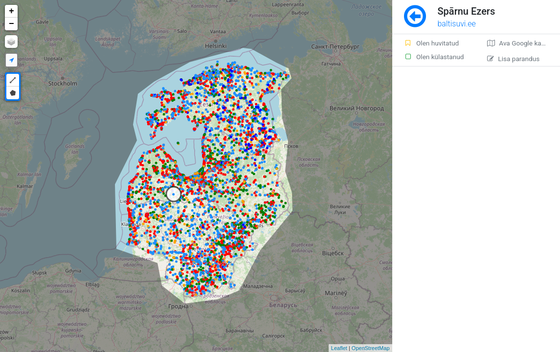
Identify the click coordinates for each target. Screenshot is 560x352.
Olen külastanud (434, 57)
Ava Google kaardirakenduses (523, 43)
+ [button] (11, 11)
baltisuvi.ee (457, 23)
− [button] (11, 24)
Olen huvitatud (431, 43)
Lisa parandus (513, 59)
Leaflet (339, 348)
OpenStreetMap (371, 348)
